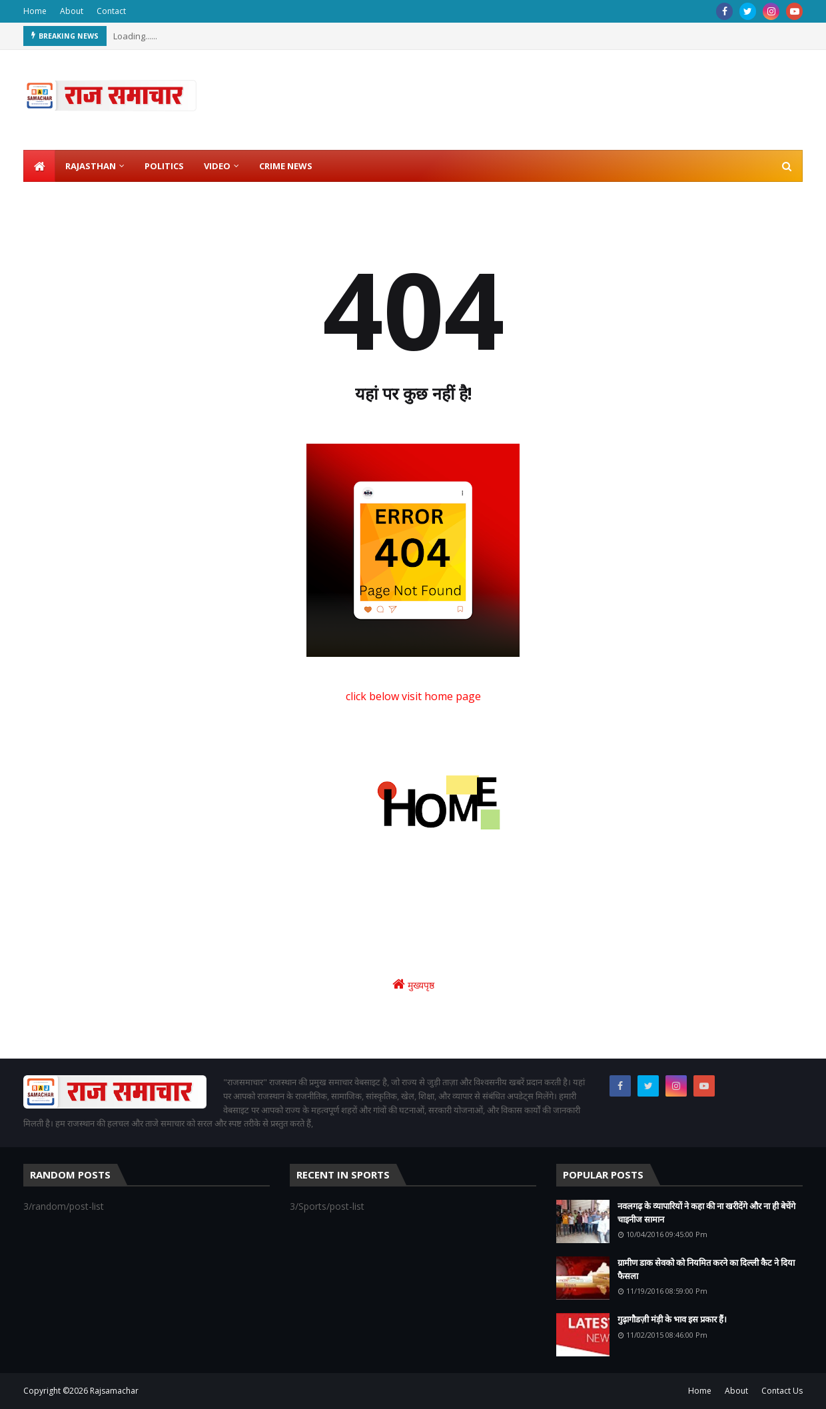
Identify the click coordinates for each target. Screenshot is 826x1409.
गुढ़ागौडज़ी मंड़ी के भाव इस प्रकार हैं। (672, 1319)
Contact (111, 11)
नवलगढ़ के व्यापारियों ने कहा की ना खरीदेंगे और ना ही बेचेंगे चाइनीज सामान (706, 1212)
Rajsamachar (114, 1390)
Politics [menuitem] (164, 166)
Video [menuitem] (217, 166)
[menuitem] (39, 166)
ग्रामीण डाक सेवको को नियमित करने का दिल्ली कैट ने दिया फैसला (706, 1269)
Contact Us (782, 1390)
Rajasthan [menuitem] (90, 166)
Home (35, 11)
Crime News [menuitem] (285, 166)
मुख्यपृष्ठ (413, 984)
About (71, 11)
